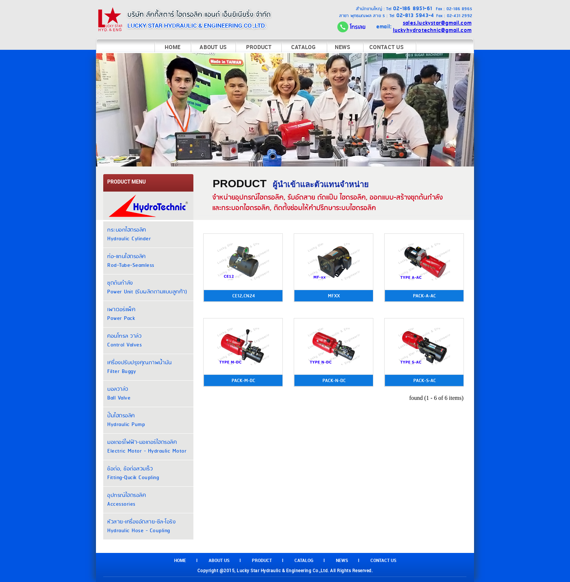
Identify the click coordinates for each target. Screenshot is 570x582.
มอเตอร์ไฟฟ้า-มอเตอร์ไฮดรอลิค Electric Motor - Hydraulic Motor (146, 446)
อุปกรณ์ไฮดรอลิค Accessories (126, 500)
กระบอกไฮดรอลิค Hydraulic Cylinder (129, 234)
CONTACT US (386, 47)
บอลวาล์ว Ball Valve (119, 393)
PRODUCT (259, 47)
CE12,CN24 (243, 296)
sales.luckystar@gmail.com (437, 23)
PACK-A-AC (424, 296)
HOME (172, 47)
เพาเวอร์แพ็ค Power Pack (121, 314)
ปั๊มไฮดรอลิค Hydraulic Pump (126, 420)
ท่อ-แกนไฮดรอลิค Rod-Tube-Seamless (130, 261)
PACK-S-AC (424, 381)
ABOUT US (213, 47)
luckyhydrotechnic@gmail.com (432, 30)
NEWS (342, 47)
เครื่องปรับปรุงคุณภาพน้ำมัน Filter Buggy (139, 367)
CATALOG (303, 47)
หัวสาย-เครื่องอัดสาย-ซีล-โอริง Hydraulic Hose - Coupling (141, 526)
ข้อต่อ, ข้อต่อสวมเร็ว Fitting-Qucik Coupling (133, 473)
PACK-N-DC (334, 381)
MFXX (334, 296)
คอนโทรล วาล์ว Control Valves (124, 340)
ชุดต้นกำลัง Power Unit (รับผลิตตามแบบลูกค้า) (147, 287)
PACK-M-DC (243, 381)
